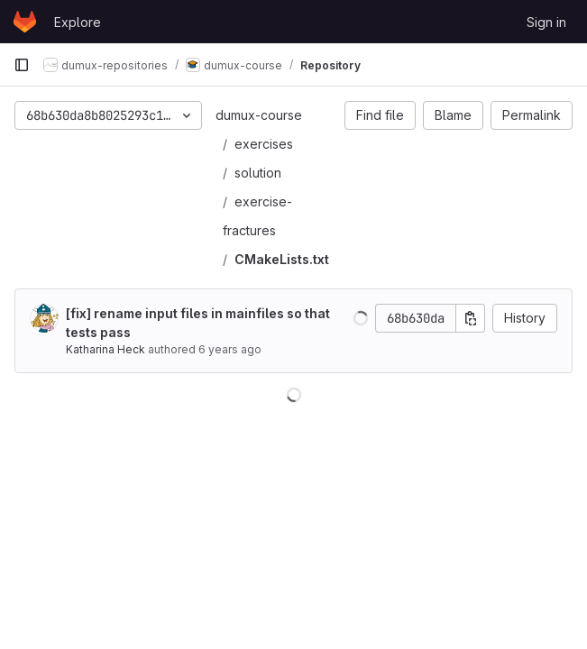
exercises (263, 143)
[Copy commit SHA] (470, 318)
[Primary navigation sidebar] (21, 64)
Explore (77, 22)
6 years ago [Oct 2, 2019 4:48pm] (229, 349)
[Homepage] (25, 21)
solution (257, 172)
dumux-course (259, 115)
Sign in (546, 22)
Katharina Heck (105, 349)
